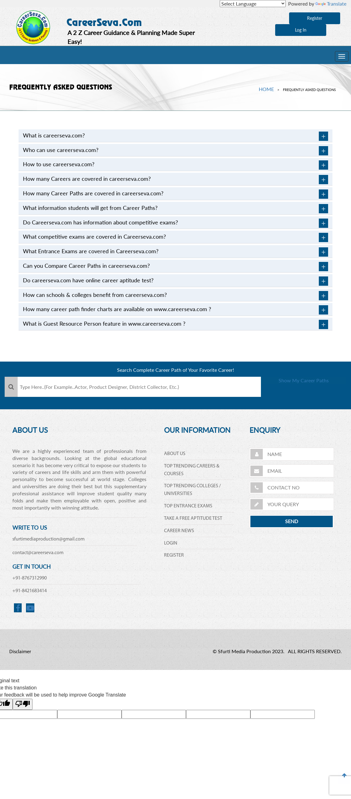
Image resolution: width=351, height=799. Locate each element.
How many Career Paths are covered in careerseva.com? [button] (175, 194)
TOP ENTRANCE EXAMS (188, 506)
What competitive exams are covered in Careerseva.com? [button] (175, 237)
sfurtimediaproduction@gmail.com (48, 539)
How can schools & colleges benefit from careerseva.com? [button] (175, 295)
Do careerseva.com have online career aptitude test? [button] (175, 281)
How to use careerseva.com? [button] (175, 165)
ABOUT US (174, 453)
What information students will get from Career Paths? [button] (175, 208)
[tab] (175, 135)
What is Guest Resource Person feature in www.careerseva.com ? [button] (175, 324)
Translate (330, 4)
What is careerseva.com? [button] (175, 136)
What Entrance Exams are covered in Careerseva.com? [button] (175, 252)
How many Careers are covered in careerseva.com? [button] (175, 179)
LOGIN (170, 543)
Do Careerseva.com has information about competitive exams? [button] (175, 223)
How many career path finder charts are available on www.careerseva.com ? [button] (175, 310)
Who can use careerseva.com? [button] (175, 150)
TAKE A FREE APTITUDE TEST (193, 518)
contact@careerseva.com (37, 552)
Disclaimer (20, 651)
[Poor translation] (22, 704)
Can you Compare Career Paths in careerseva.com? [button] (175, 266)
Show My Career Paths (304, 387)
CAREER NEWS (179, 530)
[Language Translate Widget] (253, 3)
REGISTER (174, 555)
